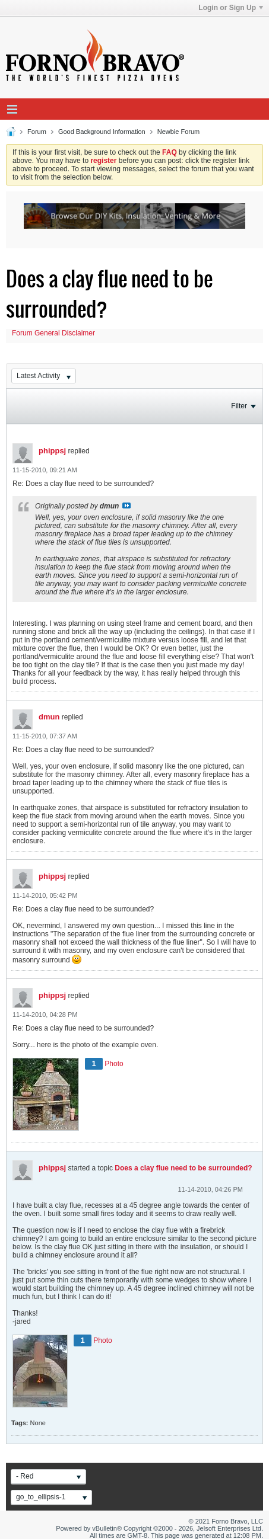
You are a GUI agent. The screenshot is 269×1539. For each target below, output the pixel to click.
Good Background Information (101, 131)
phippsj (52, 450)
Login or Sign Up (230, 8)
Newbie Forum (178, 131)
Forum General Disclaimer (53, 333)
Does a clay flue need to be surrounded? (183, 1168)
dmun (49, 716)
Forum (36, 131)
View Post (126, 505)
